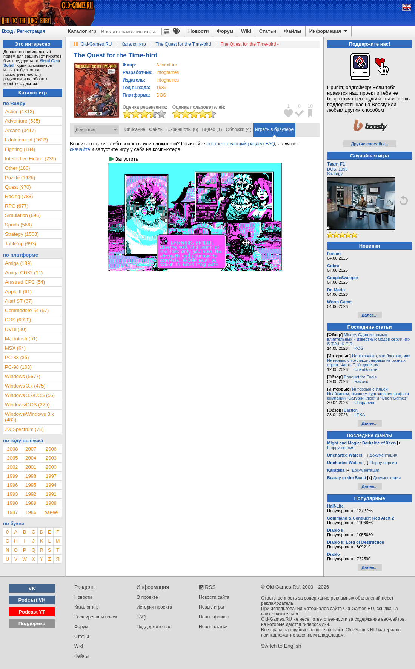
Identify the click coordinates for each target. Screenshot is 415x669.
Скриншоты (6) (182, 129)
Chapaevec (364, 402)
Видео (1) (212, 129)
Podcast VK (31, 600)
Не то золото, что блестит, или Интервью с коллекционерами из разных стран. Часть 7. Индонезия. (368, 360)
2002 (12, 467)
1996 (12, 485)
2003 (51, 458)
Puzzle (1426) (20, 177)
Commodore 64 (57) (27, 310)
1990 (12, 503)
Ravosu (361, 381)
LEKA (359, 414)
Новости (198, 31)
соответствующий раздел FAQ (240, 143)
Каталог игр (82, 31)
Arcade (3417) (20, 130)
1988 (51, 503)
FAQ (141, 617)
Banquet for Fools (360, 377)
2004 (30, 458)
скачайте (80, 149)
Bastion (351, 410)
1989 (161, 87)
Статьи (267, 31)
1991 (51, 494)
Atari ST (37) (18, 301)
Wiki (246, 31)
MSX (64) (15, 348)
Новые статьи (213, 626)
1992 (30, 494)
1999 (12, 476)
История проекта (154, 607)
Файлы (292, 31)
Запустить (123, 159)
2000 (51, 467)
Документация (383, 455)
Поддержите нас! (154, 626)
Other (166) (17, 168)
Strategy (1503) (22, 234)
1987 (12, 512)
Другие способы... (369, 143)
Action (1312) (19, 111)
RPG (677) (16, 206)
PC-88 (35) (17, 357)
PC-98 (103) (18, 367)
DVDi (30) (15, 329)
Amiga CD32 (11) (24, 272)
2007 (30, 449)
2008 (12, 449)
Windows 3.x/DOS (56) (30, 395)
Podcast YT (31, 612)
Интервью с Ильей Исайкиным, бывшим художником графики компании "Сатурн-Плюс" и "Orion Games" (368, 393)
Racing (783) (19, 196)
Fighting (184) (20, 149)
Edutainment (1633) (26, 140)
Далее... (369, 315)
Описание (134, 129)
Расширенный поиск (95, 617)
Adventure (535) (22, 121)
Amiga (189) (18, 263)
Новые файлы (214, 617)
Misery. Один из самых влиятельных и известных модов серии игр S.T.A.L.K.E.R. (368, 339)
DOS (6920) (18, 320)
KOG (358, 348)
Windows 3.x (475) (25, 386)
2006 (51, 449)
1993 (12, 494)
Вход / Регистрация (23, 31)
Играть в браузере (274, 129)
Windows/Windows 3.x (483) (29, 417)
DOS (331, 169)
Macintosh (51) (21, 338)
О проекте (147, 597)
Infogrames (167, 72)
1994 (51, 485)
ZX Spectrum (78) (24, 429)
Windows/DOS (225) (27, 405)
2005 (12, 458)
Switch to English (281, 646)
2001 (30, 467)
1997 (51, 476)
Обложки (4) (238, 129)
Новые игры (211, 607)
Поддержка (32, 623)
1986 (30, 512)
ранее (51, 512)
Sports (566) (18, 225)
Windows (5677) (22, 376)
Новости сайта (214, 597)
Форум (225, 31)
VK (32, 588)
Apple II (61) (18, 291)
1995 (30, 485)
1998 (30, 476)
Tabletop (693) (20, 243)
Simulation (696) (23, 215)
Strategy (335, 173)
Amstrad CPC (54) (25, 282)
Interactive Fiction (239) (30, 158)
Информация (328, 31)
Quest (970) (18, 187)
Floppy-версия (340, 447)
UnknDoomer (366, 369)
